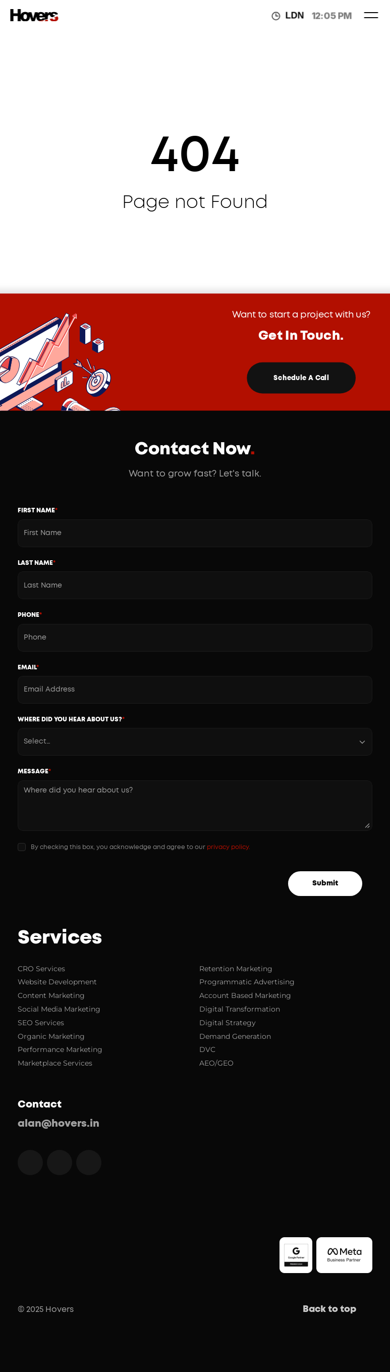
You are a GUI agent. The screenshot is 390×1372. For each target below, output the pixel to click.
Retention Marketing (235, 968)
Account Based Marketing (245, 995)
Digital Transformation (239, 1009)
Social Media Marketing (59, 1009)
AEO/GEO (216, 1063)
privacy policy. (228, 847)
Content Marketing (51, 995)
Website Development (57, 981)
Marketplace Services (55, 1063)
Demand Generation (235, 1036)
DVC (207, 1049)
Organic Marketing (51, 1036)
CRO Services (41, 968)
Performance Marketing (60, 1049)
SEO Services (41, 1022)
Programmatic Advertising (247, 981)
